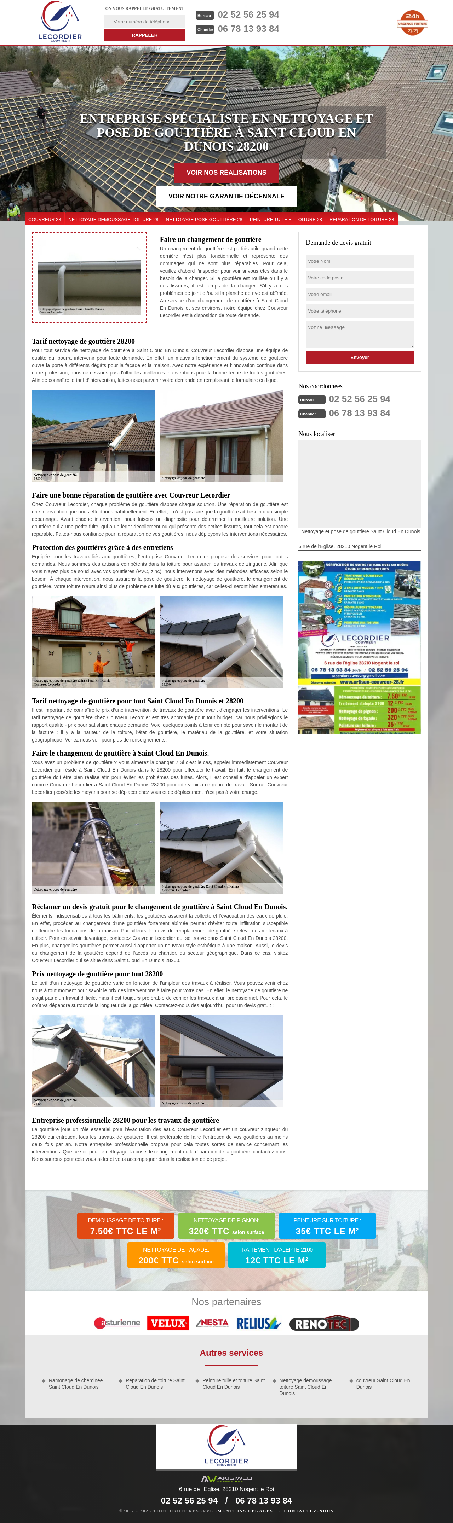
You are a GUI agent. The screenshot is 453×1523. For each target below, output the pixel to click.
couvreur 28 (44, 219)
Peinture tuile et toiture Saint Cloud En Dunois (233, 1384)
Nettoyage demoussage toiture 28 (113, 219)
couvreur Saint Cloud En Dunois (383, 1384)
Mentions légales (245, 1511)
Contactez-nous (309, 1511)
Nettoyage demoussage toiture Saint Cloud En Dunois (306, 1387)
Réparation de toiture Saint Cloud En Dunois (155, 1384)
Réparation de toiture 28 (361, 219)
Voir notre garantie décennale (226, 196)
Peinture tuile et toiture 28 (286, 219)
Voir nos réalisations (226, 172)
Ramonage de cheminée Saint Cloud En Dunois (76, 1384)
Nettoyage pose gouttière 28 (204, 219)
